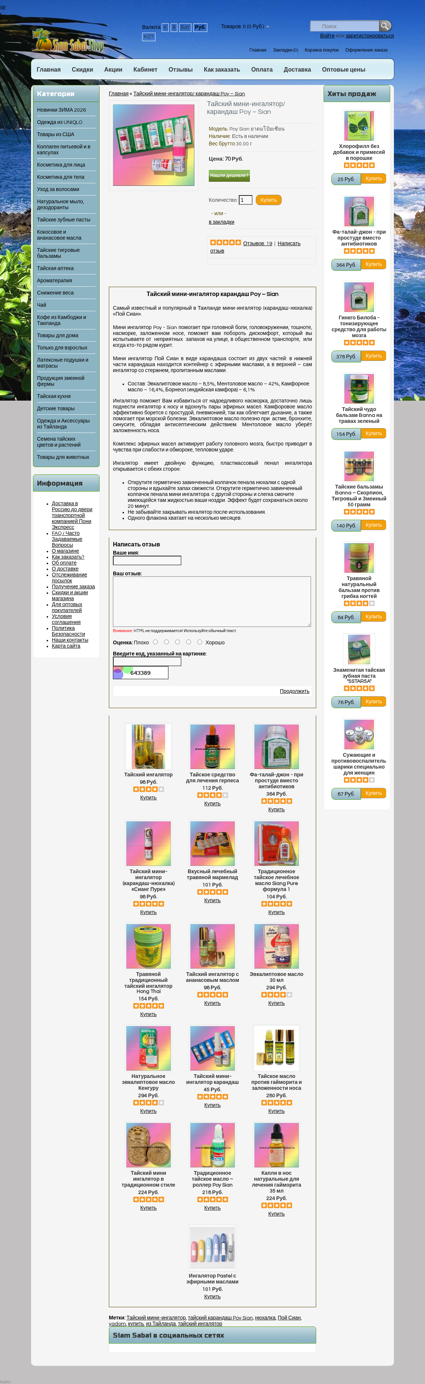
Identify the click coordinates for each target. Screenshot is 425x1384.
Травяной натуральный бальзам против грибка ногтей (358, 587)
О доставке (65, 569)
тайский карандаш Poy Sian (220, 1326)
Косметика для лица (61, 165)
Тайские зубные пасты (63, 220)
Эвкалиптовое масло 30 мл (276, 986)
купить (136, 1332)
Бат (185, 27)
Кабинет (146, 70)
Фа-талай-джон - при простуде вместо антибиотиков (359, 238)
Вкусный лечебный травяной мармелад (212, 883)
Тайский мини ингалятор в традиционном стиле (148, 1188)
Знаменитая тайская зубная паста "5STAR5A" (359, 676)
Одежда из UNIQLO (59, 122)
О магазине (65, 551)
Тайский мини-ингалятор (156, 1326)
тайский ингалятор (200, 1332)
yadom (117, 1332)
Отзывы (180, 70)
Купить (148, 806)
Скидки (82, 70)
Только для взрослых (62, 348)
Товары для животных (63, 457)
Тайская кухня (54, 396)
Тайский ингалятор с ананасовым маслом (212, 986)
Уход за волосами (58, 189)
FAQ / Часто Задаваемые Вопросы (67, 539)
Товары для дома (57, 335)
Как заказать (222, 70)
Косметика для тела (60, 177)
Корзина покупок (322, 50)
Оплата (262, 70)
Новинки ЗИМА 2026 (61, 110)
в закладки (221, 222)
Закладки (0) (285, 50)
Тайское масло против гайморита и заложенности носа (276, 1091)
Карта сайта (66, 646)
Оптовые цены (343, 70)
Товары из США (55, 134)
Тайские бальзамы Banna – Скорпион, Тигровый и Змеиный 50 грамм (359, 495)
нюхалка (265, 1326)
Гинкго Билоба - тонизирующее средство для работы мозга (359, 326)
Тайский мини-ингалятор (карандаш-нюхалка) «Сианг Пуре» (148, 889)
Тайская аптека (55, 268)
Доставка (297, 70)
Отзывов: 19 (257, 243)
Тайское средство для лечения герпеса (212, 786)
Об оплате (64, 563)
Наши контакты (70, 640)
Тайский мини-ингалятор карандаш (212, 1088)
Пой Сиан (289, 1326)
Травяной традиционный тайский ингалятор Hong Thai (148, 992)
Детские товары (56, 408)
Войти (327, 36)
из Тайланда (160, 1332)
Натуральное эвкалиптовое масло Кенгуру (148, 1091)
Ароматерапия (54, 280)
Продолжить (294, 700)
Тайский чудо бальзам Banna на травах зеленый (359, 415)
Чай (41, 305)
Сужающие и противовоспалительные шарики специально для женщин (359, 764)
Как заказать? (68, 557)
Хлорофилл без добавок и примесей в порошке (359, 152)
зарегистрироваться (370, 36)
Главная (258, 50)
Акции (113, 70)
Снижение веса (55, 293)
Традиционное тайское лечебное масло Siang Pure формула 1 (276, 889)
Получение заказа (73, 586)
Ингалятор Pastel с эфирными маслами (213, 1287)
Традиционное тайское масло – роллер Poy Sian (212, 1188)
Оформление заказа (366, 50)
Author (5, 1382)
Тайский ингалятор (148, 783)
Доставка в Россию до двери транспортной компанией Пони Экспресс (72, 515)
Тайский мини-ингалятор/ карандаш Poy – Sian (189, 93)
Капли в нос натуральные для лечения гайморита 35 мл (276, 1191)
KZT (149, 36)
